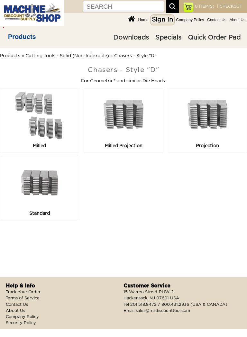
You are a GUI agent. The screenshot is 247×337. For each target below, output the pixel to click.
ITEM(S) (204, 6)
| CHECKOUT (229, 6)
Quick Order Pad (214, 37)
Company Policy (190, 20)
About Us (237, 20)
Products (22, 36)
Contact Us (216, 20)
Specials (168, 37)
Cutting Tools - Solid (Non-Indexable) (67, 56)
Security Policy (21, 323)
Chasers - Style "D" (135, 56)
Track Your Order (23, 292)
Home (143, 20)
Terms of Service (23, 298)
